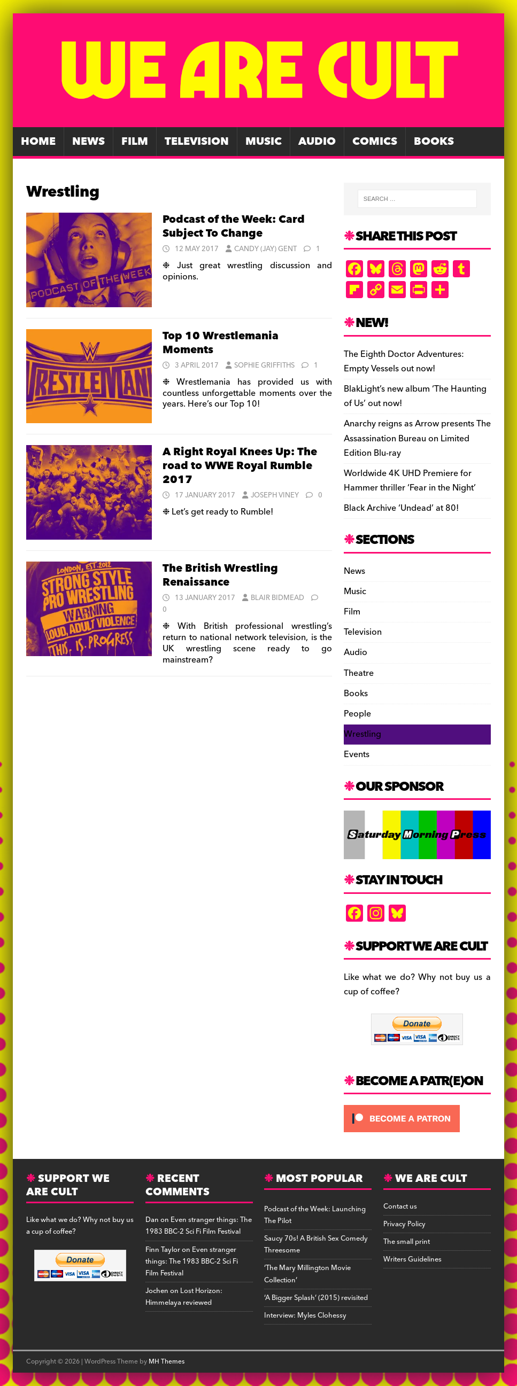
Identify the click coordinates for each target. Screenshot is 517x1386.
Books (434, 142)
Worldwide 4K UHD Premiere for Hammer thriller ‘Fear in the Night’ (410, 480)
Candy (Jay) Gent (265, 249)
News (88, 142)
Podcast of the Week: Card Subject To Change (234, 227)
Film (134, 142)
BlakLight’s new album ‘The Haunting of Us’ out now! (415, 396)
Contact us (400, 1206)
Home (38, 142)
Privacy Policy (404, 1224)
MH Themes (166, 1361)
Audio (317, 142)
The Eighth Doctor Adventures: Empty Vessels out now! (404, 361)
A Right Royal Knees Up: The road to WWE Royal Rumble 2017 (240, 466)
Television (197, 142)
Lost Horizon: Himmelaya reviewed (183, 1297)
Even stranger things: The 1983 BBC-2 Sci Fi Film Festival (198, 1225)
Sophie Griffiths (264, 365)
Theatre (359, 673)
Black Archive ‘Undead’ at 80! (401, 508)
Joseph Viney (275, 495)
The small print (406, 1242)
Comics (374, 142)
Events (356, 754)
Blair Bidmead (277, 598)
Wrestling (362, 734)
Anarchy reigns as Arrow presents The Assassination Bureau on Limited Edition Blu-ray (417, 438)
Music (263, 142)
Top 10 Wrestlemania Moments (221, 343)
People (357, 713)
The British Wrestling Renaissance (220, 575)
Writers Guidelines (412, 1259)
